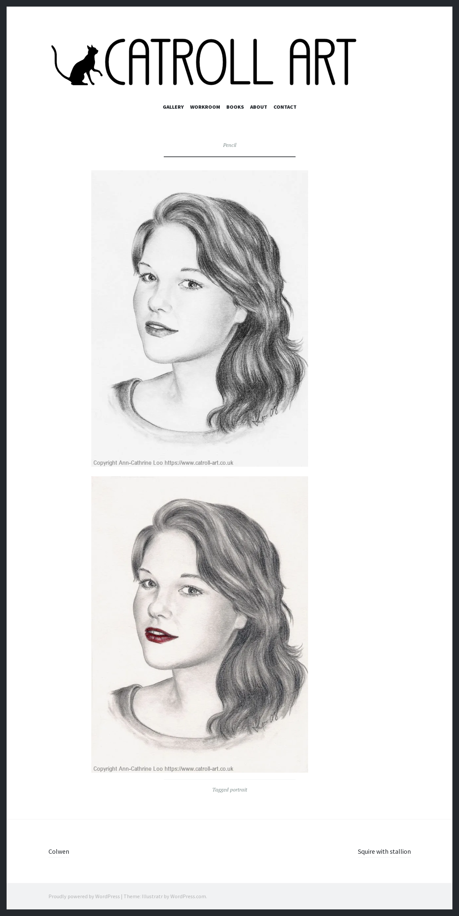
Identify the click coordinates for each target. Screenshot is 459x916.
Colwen (60, 851)
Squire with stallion (381, 851)
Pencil (229, 145)
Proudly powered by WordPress (84, 896)
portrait (238, 789)
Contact (285, 106)
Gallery (173, 106)
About (258, 106)
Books (235, 106)
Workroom (205, 106)
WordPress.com (188, 896)
